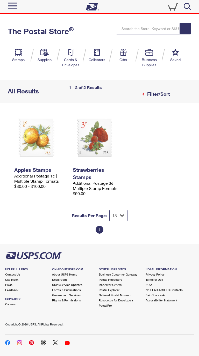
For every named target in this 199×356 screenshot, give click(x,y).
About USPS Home (64, 274)
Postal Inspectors (110, 279)
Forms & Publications (66, 290)
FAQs (8, 284)
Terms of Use (154, 279)
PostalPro (105, 305)
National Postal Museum (115, 295)
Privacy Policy (155, 274)
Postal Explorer (109, 290)
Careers (10, 304)
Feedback (11, 290)
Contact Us (12, 274)
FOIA (149, 284)
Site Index (11, 279)
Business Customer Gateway (118, 274)
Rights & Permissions (66, 300)
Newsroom (59, 279)
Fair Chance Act (156, 295)
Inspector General (110, 284)
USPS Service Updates (67, 284)
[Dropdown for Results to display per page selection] (118, 215)
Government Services (66, 295)
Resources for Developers (116, 300)
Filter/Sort (158, 94)
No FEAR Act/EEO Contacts (164, 290)
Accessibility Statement (161, 300)
